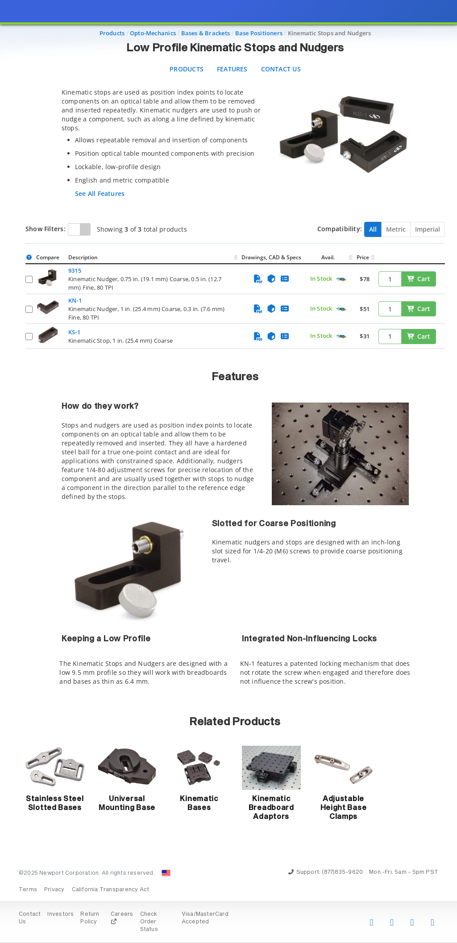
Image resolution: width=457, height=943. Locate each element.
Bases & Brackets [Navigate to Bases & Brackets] (205, 33)
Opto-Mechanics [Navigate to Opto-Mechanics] (153, 33)
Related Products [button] (235, 722)
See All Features (100, 193)
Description (83, 257)
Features (232, 69)
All (373, 229)
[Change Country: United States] (166, 872)
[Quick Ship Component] (341, 279)
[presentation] (228, 471)
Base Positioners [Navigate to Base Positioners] (259, 33)
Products (187, 69)
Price (363, 257)
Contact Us (281, 69)
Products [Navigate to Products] (112, 33)
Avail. (328, 257)
